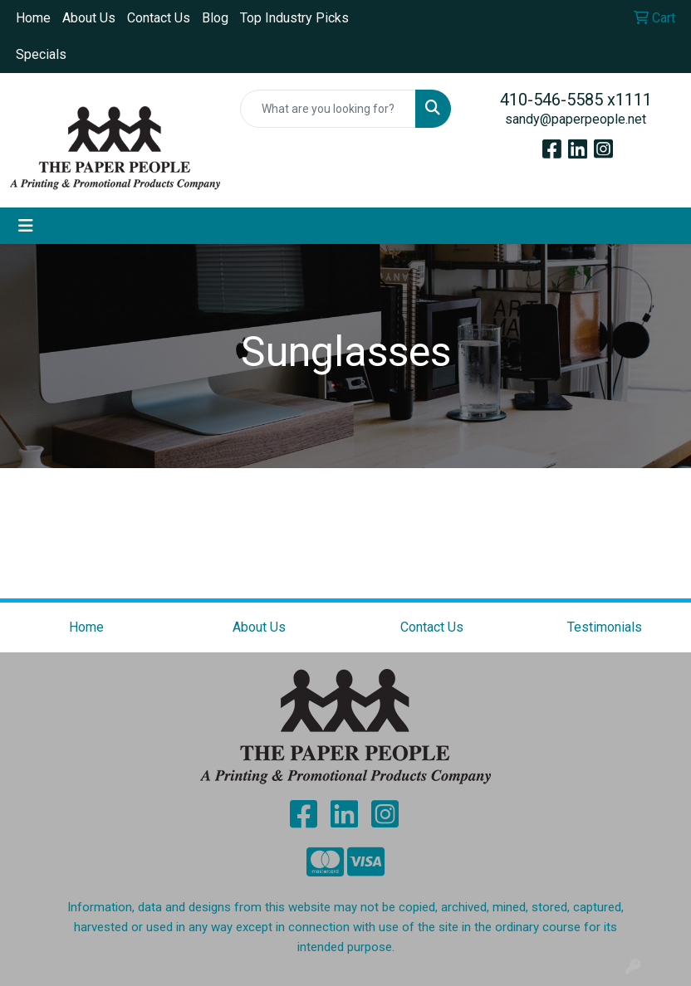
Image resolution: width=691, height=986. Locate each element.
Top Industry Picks (294, 18)
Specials (41, 54)
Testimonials (604, 627)
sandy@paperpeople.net (575, 119)
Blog (215, 18)
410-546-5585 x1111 (576, 100)
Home (33, 18)
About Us (88, 18)
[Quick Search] (327, 109)
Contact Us (158, 18)
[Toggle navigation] (25, 225)
